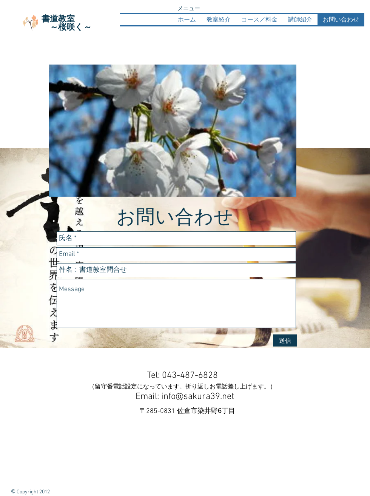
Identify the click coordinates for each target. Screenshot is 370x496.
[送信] (285, 340)
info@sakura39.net (197, 396)
